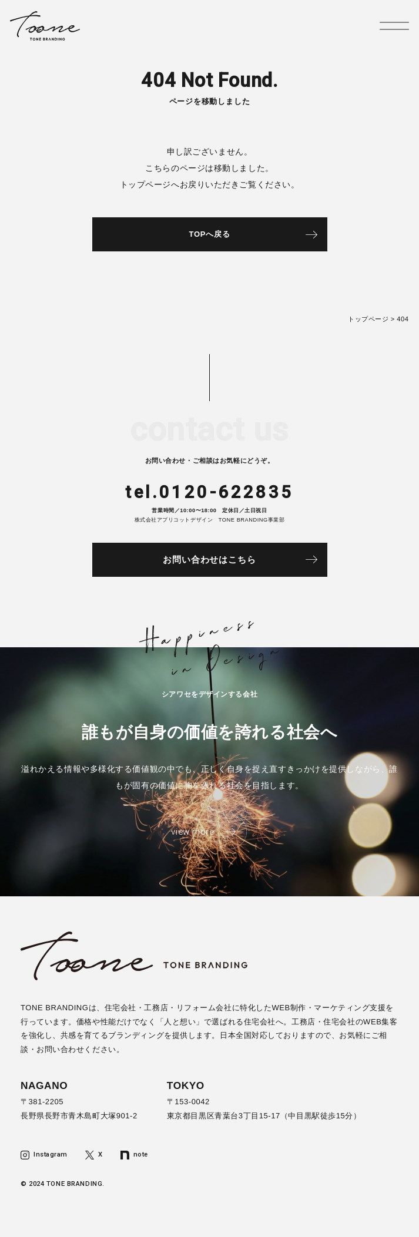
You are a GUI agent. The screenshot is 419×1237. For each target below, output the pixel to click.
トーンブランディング (46, 26)
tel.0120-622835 (209, 492)
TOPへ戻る (209, 234)
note (134, 1155)
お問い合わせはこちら (209, 559)
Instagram (44, 1155)
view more (192, 831)
